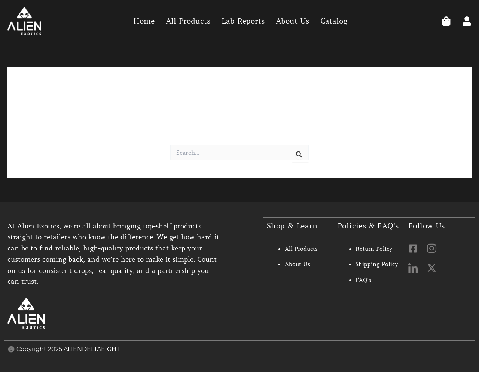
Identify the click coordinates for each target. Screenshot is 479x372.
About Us (292, 21)
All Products (188, 21)
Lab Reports (243, 21)
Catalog (334, 21)
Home (144, 21)
